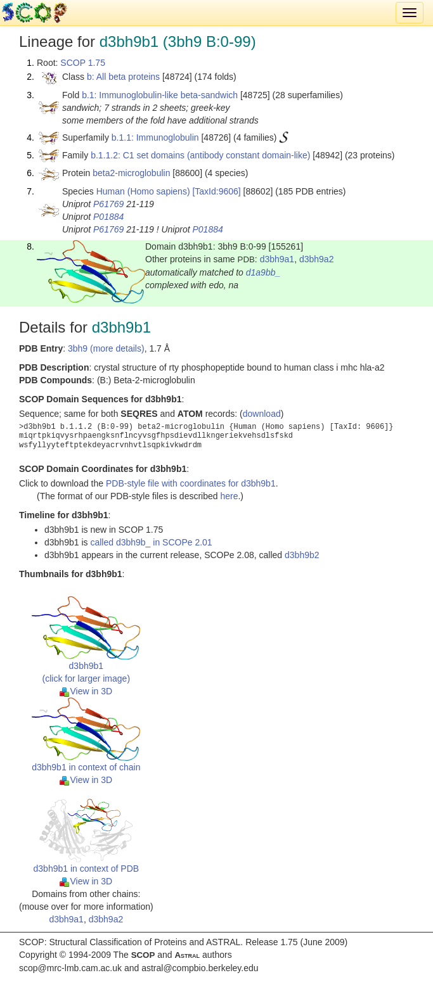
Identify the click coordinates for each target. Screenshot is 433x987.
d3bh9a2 (316, 259)
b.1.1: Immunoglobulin (155, 137)
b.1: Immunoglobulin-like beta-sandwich (160, 95)
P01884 (108, 217)
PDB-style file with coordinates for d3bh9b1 (191, 483)
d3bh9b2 (302, 555)
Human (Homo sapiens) (143, 191)
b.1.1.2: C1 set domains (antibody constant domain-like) (200, 155)
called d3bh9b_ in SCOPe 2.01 (151, 542)
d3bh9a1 (277, 259)
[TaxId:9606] (216, 191)
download (262, 414)
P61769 (108, 204)
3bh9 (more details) (106, 348)
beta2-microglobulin (131, 173)
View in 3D (86, 691)
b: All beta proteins (123, 77)
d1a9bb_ (263, 272)
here (229, 496)
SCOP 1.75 (82, 63)
